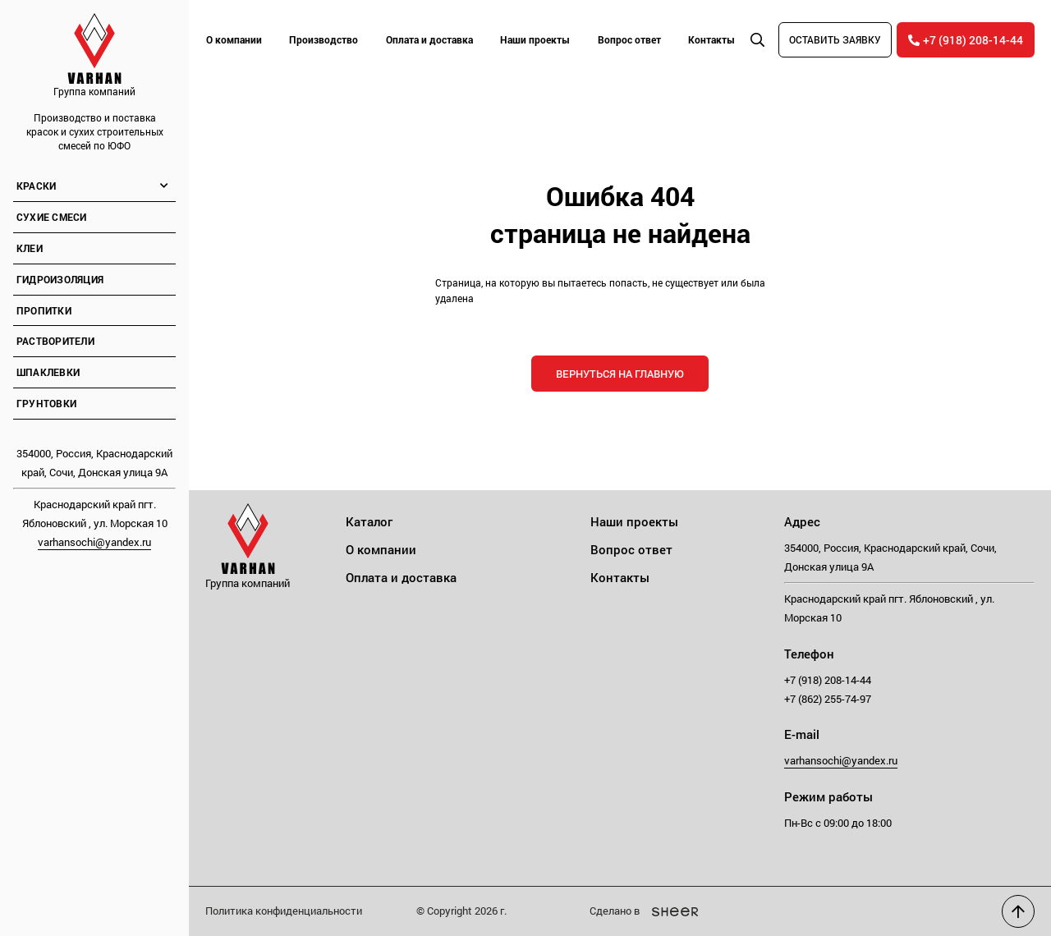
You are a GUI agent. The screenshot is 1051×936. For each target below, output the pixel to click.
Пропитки (43, 310)
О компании (234, 39)
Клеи (29, 248)
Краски (36, 185)
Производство (323, 39)
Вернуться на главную (620, 373)
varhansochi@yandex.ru (94, 542)
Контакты (711, 39)
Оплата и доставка (429, 39)
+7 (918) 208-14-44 (965, 40)
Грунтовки (46, 403)
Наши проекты (535, 39)
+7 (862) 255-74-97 (827, 698)
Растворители (55, 340)
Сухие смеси (51, 216)
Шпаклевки (48, 372)
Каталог (369, 521)
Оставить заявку (835, 39)
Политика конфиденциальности (283, 910)
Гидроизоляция (59, 279)
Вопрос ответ (629, 39)
